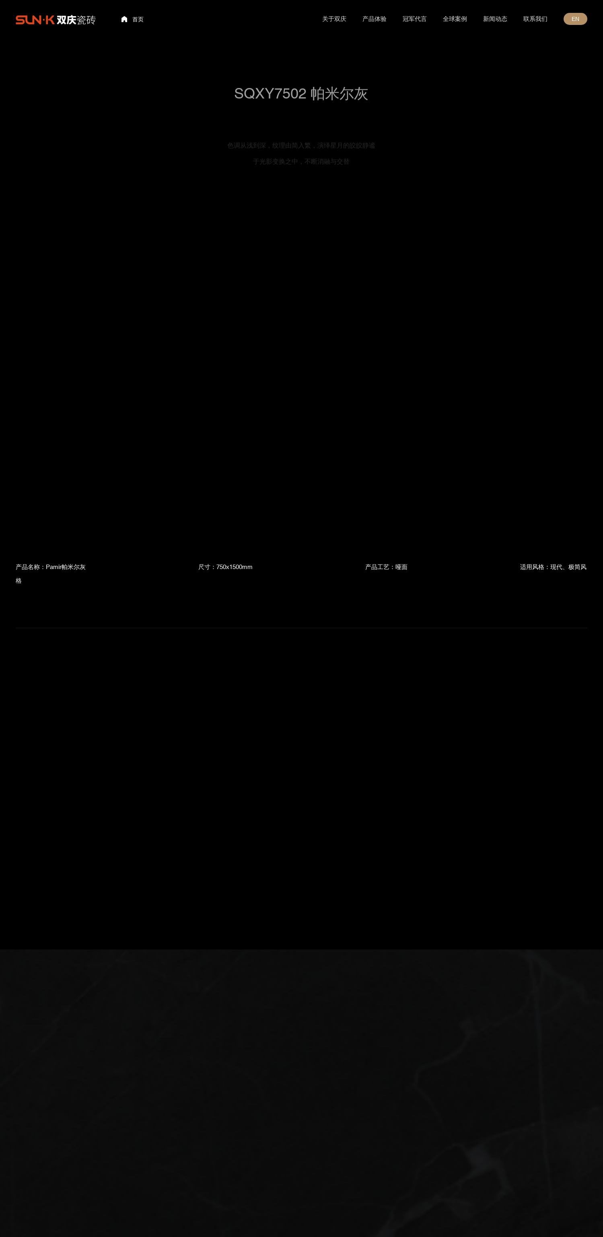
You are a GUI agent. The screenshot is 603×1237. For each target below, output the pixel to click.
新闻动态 (495, 18)
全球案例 (455, 18)
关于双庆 (334, 18)
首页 (138, 19)
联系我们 (535, 18)
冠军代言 (415, 18)
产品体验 (374, 18)
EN (575, 19)
